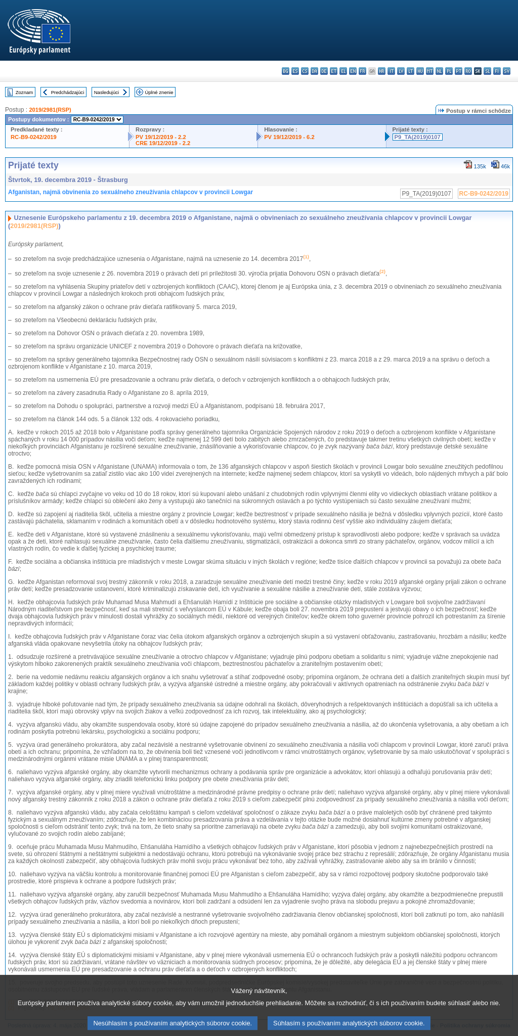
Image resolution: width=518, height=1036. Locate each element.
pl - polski (449, 71)
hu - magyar (420, 71)
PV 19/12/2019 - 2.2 (161, 137)
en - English (353, 71)
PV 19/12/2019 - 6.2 (289, 137)
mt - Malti (430, 71)
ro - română (468, 71)
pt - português (458, 71)
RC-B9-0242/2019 (34, 137)
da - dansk (314, 71)
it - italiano (391, 71)
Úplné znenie (159, 92)
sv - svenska (506, 71)
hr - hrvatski (381, 71)
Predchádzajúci (67, 92)
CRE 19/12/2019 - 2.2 (163, 143)
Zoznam (24, 92)
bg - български (285, 71)
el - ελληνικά (343, 71)
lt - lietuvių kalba (410, 71)
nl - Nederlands (439, 71)
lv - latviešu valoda (401, 71)
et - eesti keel (333, 71)
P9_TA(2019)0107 (418, 137)
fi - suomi (497, 71)
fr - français (362, 71)
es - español (295, 71)
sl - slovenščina (487, 71)
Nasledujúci (106, 92)
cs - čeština (305, 71)
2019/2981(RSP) (50, 110)
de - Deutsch (324, 71)
